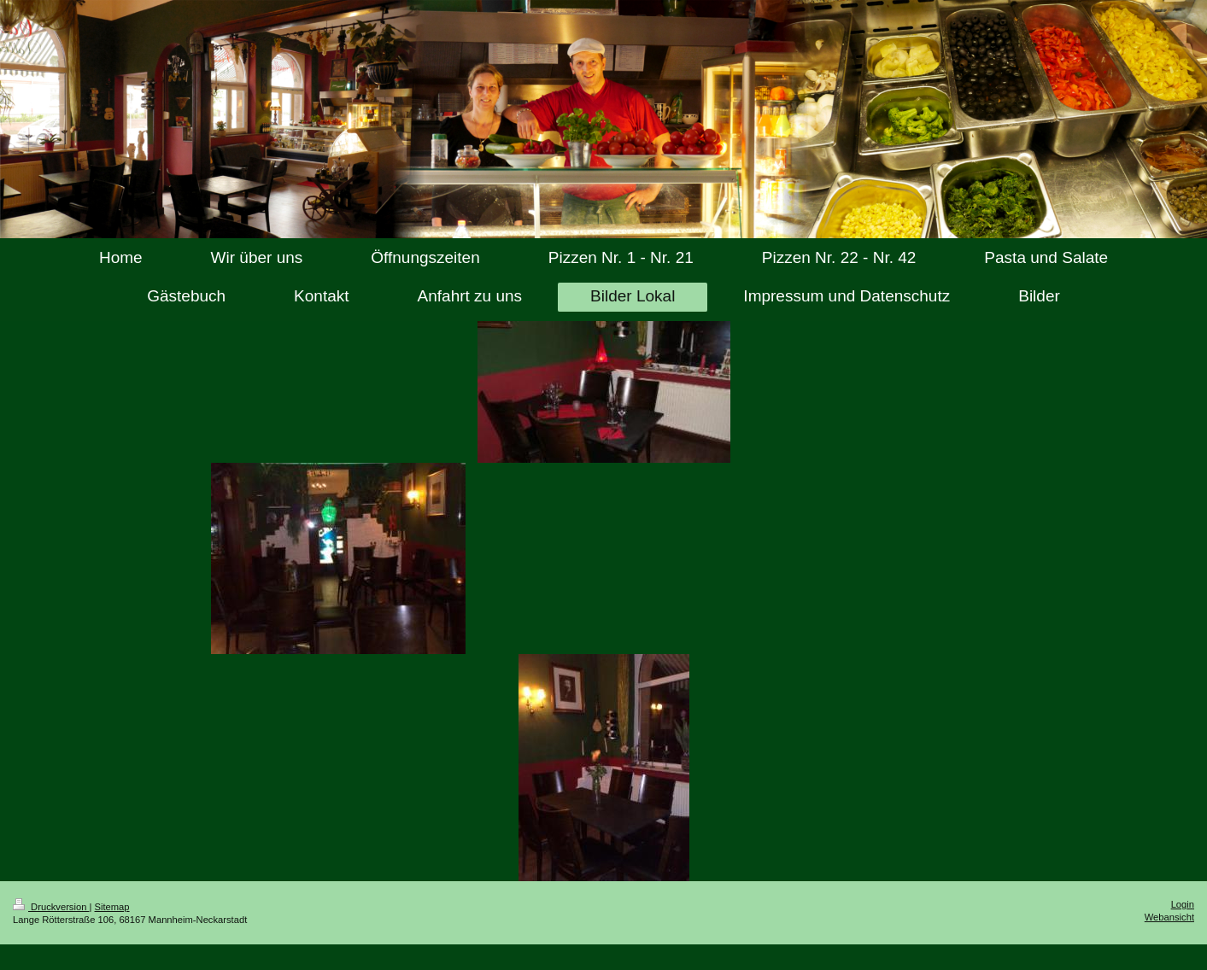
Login (1182, 904)
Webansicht (1169, 917)
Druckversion (51, 907)
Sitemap (112, 907)
